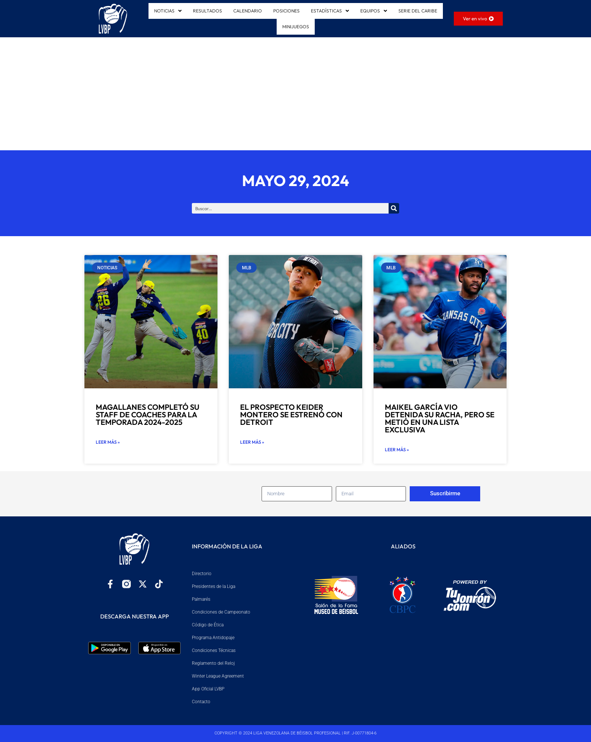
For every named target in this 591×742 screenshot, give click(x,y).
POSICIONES (286, 11)
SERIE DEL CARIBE (417, 11)
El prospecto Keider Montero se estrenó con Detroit (291, 414)
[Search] (394, 208)
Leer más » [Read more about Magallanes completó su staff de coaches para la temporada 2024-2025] (108, 442)
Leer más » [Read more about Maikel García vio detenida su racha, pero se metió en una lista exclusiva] (397, 449)
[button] (168, 11)
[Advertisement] (295, 94)
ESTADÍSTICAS (330, 11)
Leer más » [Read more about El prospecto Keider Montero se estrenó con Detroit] (252, 442)
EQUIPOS (373, 11)
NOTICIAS (168, 11)
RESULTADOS (207, 11)
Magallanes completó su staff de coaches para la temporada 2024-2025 (147, 414)
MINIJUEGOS (295, 26)
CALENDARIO (247, 11)
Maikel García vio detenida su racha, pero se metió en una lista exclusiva (440, 418)
